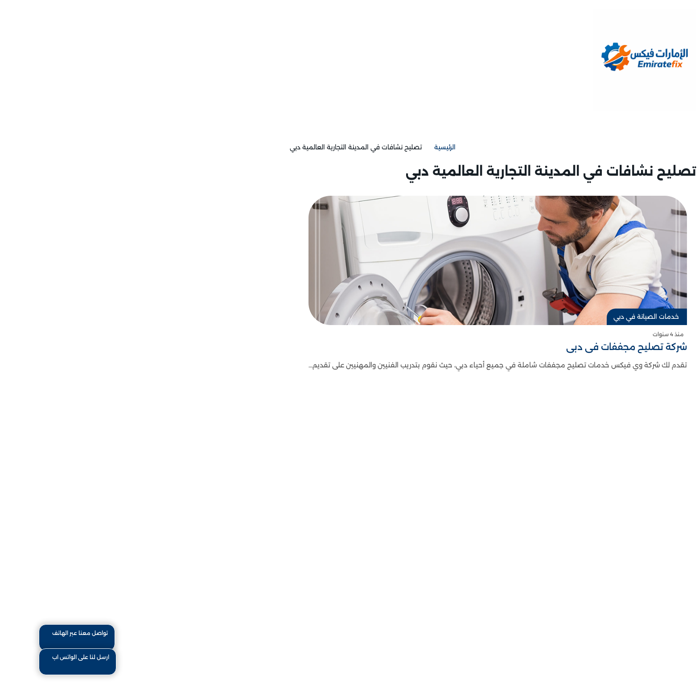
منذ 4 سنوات (633, 334)
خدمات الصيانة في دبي (612, 317)
